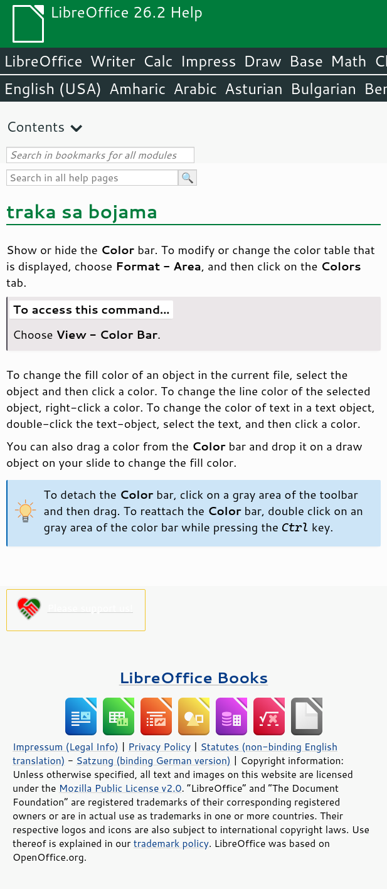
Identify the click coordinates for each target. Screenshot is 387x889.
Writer (112, 61)
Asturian (254, 88)
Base (306, 61)
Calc (158, 61)
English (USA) (53, 88)
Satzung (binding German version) (153, 760)
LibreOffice (43, 61)
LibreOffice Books (193, 677)
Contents (35, 126)
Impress (208, 61)
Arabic (195, 88)
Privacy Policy (159, 746)
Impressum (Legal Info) (66, 746)
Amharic (137, 88)
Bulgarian (323, 88)
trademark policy (171, 843)
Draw (262, 61)
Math (349, 61)
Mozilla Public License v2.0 (120, 788)
